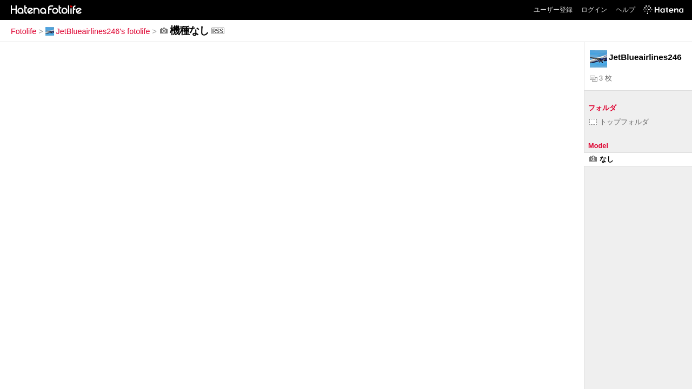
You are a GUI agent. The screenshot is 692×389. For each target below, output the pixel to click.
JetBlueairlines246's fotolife (97, 31)
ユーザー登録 (553, 10)
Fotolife (23, 31)
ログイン (594, 10)
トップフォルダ (619, 122)
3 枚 (601, 78)
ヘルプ (625, 10)
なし (601, 159)
